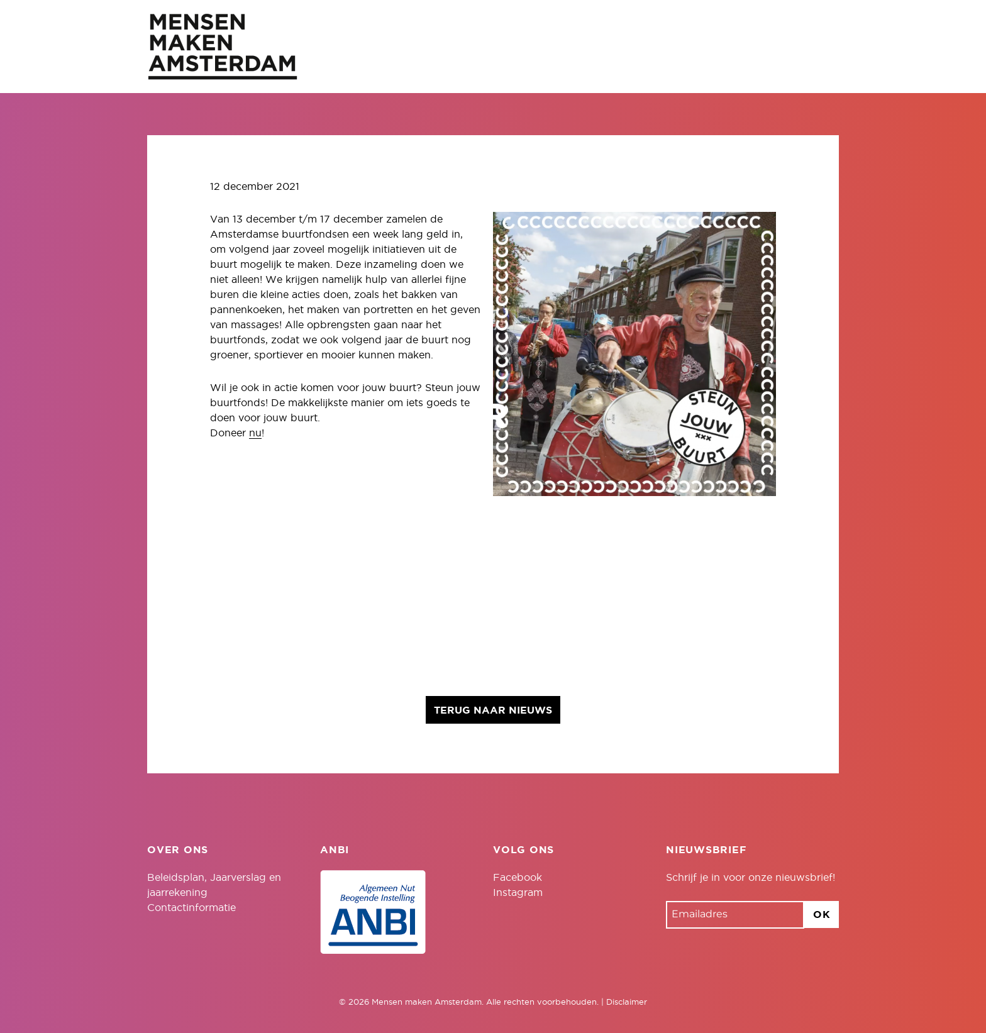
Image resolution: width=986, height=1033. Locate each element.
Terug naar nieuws (493, 710)
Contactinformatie (191, 908)
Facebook (517, 878)
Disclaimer (626, 1002)
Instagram (518, 893)
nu (255, 433)
